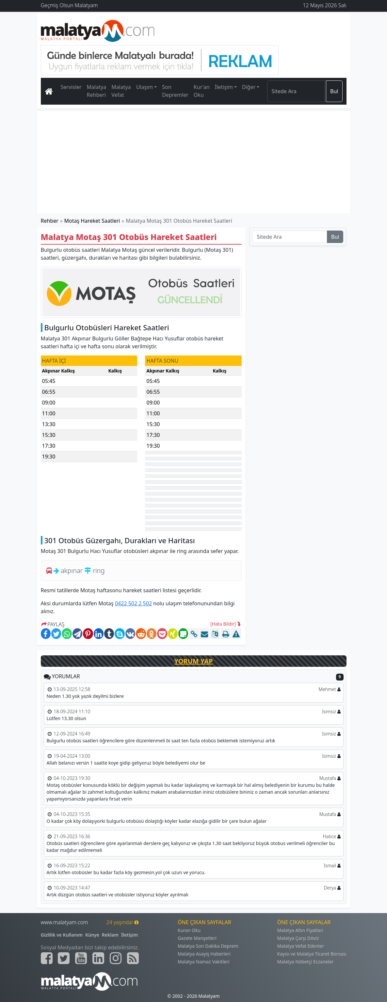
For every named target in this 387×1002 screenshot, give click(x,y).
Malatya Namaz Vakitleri (203, 962)
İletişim (129, 935)
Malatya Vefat (121, 90)
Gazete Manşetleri (197, 938)
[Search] (296, 91)
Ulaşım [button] (144, 87)
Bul (334, 91)
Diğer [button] (248, 87)
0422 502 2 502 (133, 603)
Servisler (71, 87)
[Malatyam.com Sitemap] (133, 958)
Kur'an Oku (202, 90)
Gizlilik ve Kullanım (62, 935)
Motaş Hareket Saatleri (92, 220)
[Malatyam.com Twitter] (64, 958)
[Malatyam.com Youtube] (81, 958)
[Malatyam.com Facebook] (47, 958)
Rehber (49, 220)
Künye (92, 935)
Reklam (110, 935)
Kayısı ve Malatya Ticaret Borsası (312, 954)
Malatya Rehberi (96, 90)
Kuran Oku (189, 930)
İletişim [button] (224, 87)
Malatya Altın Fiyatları (300, 930)
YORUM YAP (193, 661)
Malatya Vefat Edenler (300, 946)
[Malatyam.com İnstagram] (115, 958)
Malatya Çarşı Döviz (298, 938)
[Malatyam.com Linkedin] (98, 958)
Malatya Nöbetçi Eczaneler (305, 962)
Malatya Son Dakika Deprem (208, 946)
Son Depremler (175, 90)
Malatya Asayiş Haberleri (204, 954)
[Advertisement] (194, 162)
